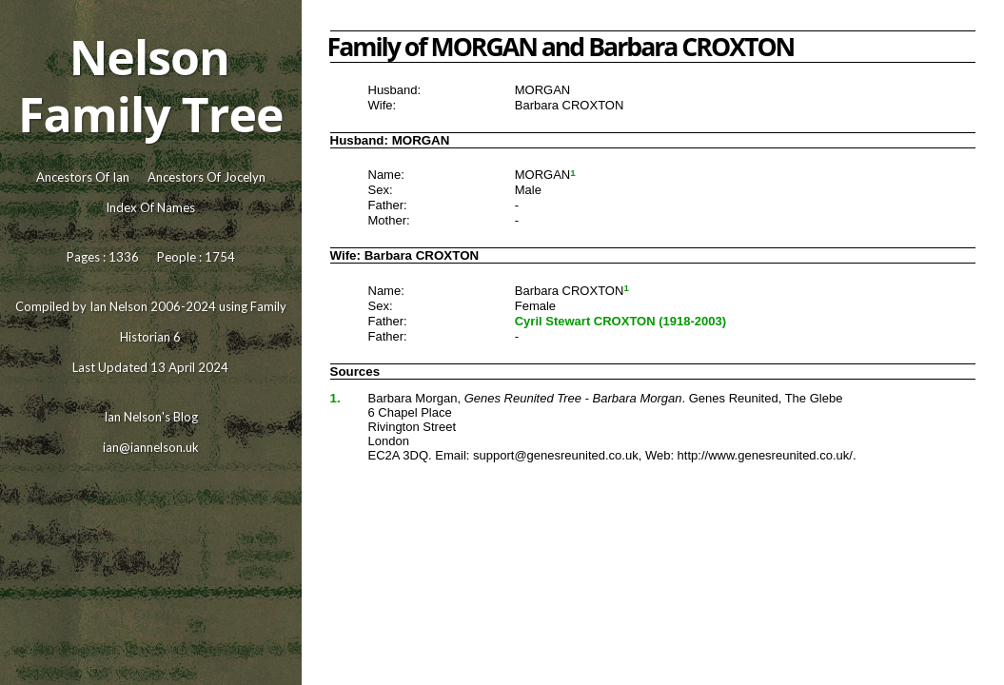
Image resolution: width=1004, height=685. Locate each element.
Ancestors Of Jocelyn (207, 177)
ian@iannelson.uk (151, 447)
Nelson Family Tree (150, 86)
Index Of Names (150, 207)
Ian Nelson (118, 306)
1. (335, 398)
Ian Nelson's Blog (151, 416)
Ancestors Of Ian (82, 177)
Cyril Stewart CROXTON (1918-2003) (620, 321)
